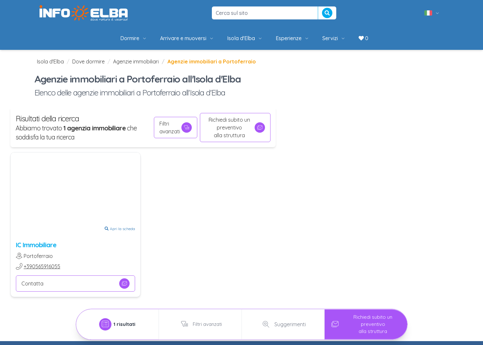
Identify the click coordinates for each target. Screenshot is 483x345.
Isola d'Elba (245, 38)
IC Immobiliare (36, 245)
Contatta (75, 283)
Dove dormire (88, 61)
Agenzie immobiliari (136, 61)
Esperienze (292, 38)
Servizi (334, 38)
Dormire (133, 38)
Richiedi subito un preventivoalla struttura (237, 128)
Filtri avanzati (175, 127)
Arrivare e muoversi (187, 38)
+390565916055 (42, 266)
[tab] (117, 322)
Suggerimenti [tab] (283, 322)
